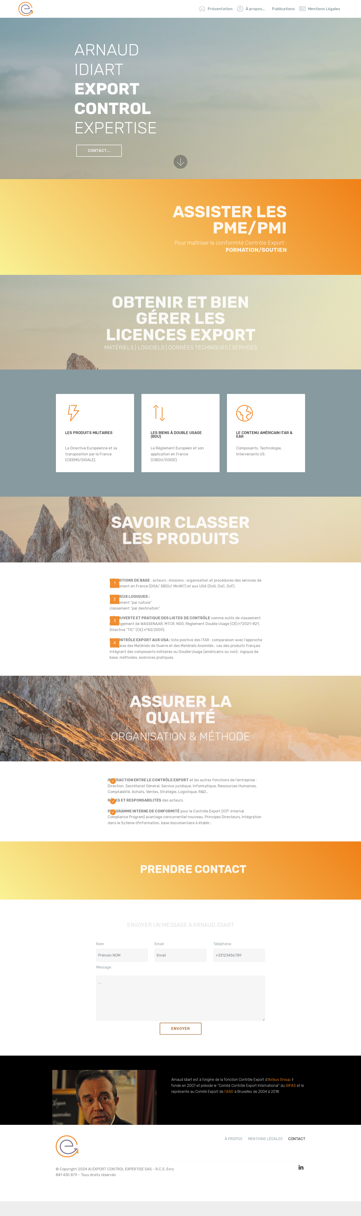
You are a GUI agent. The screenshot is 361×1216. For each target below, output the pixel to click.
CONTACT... (99, 151)
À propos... (251, 9)
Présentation (215, 9)
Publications (283, 9)
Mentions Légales (320, 9)
